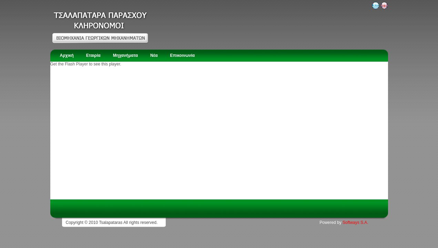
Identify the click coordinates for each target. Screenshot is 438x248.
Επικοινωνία (182, 55)
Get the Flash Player (69, 64)
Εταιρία (93, 55)
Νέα (153, 55)
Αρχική (67, 55)
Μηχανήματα (125, 55)
